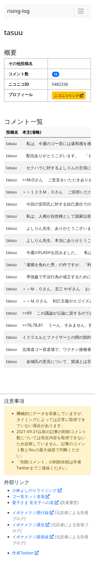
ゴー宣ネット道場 (31, 496)
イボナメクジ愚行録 (33, 512)
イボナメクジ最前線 (33, 537)
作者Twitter (25, 553)
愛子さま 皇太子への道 (35, 502)
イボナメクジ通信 (31, 524)
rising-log (18, 11)
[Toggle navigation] (81, 11)
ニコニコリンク (69, 95)
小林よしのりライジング (37, 490)
